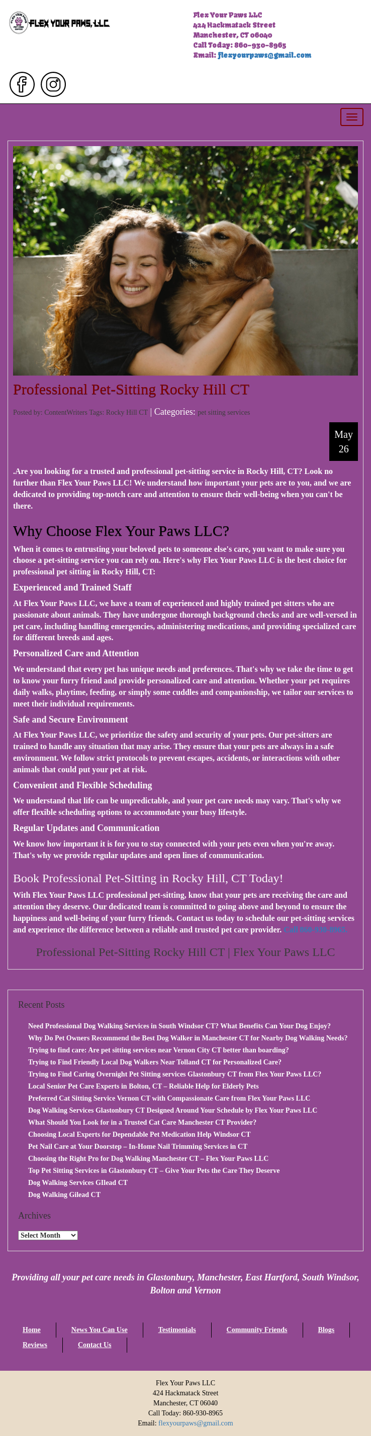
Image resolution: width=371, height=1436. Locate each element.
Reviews (35, 1345)
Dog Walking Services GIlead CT (78, 1182)
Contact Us (95, 1345)
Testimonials (177, 1330)
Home (32, 1330)
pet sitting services (224, 412)
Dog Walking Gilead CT (64, 1195)
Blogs (326, 1330)
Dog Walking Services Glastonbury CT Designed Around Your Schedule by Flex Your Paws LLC (172, 1110)
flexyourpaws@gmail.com (264, 55)
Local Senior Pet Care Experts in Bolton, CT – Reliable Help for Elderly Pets (143, 1086)
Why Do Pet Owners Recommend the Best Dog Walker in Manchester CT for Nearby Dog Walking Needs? (187, 1038)
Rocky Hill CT (127, 412)
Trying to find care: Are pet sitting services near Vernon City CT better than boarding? (158, 1050)
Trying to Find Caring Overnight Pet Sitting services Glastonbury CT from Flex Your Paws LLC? (174, 1074)
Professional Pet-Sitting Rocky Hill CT (131, 389)
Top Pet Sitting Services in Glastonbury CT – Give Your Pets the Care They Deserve (154, 1170)
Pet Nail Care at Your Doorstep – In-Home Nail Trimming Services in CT (137, 1146)
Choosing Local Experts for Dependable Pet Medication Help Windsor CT (139, 1134)
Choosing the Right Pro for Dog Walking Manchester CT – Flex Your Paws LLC (148, 1158)
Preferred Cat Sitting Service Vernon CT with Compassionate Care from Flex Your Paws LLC (169, 1098)
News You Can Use (99, 1330)
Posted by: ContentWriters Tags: (59, 412)
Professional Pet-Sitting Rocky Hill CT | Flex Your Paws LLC (185, 952)
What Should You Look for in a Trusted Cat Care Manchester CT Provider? (142, 1122)
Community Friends (257, 1330)
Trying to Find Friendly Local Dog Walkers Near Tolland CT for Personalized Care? (155, 1062)
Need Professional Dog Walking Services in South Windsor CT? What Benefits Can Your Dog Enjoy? (179, 1026)
